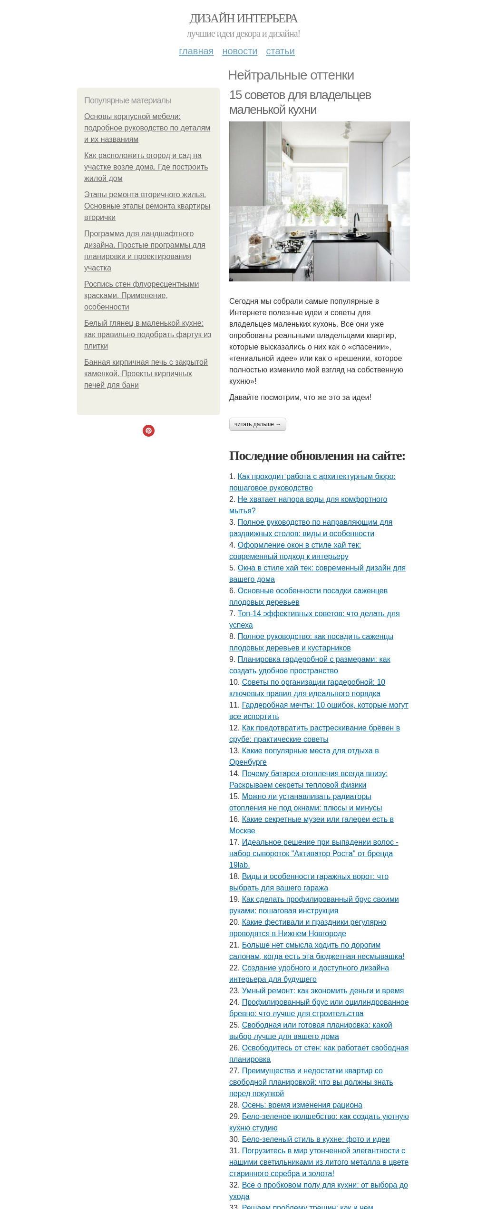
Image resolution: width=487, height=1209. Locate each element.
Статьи (280, 51)
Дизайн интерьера (243, 18)
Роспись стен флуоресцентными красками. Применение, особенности (141, 295)
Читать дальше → (257, 424)
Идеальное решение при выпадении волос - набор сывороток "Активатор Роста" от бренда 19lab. (314, 853)
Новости (239, 51)
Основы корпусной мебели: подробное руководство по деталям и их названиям (147, 127)
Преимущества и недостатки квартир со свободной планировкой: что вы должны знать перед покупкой (311, 1082)
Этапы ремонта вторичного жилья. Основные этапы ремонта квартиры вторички (147, 205)
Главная (196, 51)
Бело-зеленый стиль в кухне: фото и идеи (316, 1139)
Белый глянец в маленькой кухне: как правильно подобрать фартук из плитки (147, 334)
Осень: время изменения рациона (302, 1105)
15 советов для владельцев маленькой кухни (300, 102)
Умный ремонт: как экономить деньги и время (323, 991)
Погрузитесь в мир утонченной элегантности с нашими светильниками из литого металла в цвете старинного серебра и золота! (319, 1162)
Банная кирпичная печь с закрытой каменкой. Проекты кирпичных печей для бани (146, 373)
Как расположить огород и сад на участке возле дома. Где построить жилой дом (146, 166)
